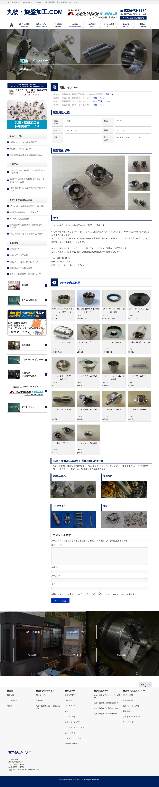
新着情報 (121, 658)
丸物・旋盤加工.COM (35, 12)
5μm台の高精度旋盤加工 (21, 218)
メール (55, 579)
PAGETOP (145, 684)
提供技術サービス (46, 691)
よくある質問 (12, 701)
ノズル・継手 (70, 717)
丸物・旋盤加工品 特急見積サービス (49, 707)
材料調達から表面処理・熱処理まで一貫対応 (27, 226)
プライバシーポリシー (131, 717)
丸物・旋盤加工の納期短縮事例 (106, 703)
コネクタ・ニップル (73, 722)
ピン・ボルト (70, 733)
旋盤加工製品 (70, 695)
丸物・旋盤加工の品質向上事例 (106, 708)
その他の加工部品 (69, 282)
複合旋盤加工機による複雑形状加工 (26, 155)
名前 (54, 571)
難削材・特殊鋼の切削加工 (22, 148)
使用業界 (68, 701)
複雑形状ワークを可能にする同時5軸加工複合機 (27, 171)
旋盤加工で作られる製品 (21, 268)
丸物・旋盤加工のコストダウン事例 (107, 696)
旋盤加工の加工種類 (19, 255)
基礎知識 (10, 695)
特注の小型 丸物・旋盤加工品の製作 (26, 233)
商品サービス (77, 636)
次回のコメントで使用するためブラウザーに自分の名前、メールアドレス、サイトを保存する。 (95, 598)
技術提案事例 (102, 691)
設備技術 (121, 636)
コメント (56, 545)
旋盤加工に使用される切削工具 (24, 261)
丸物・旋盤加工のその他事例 (105, 714)
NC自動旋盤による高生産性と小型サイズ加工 (27, 189)
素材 (66, 711)
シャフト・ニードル (73, 738)
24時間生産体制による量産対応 (24, 212)
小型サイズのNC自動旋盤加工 (23, 142)
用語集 (9, 706)
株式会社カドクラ (76, 780)
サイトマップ (128, 722)
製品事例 (32, 658)
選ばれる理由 (33, 636)
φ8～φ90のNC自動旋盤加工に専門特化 (27, 206)
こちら (81, 265)
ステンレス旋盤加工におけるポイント (27, 274)
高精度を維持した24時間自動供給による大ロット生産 (27, 180)
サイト (54, 587)
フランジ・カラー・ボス (74, 728)
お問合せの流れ (129, 701)
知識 (11, 691)
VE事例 (77, 658)
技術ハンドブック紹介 (131, 706)
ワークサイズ (70, 706)
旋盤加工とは (16, 249)
